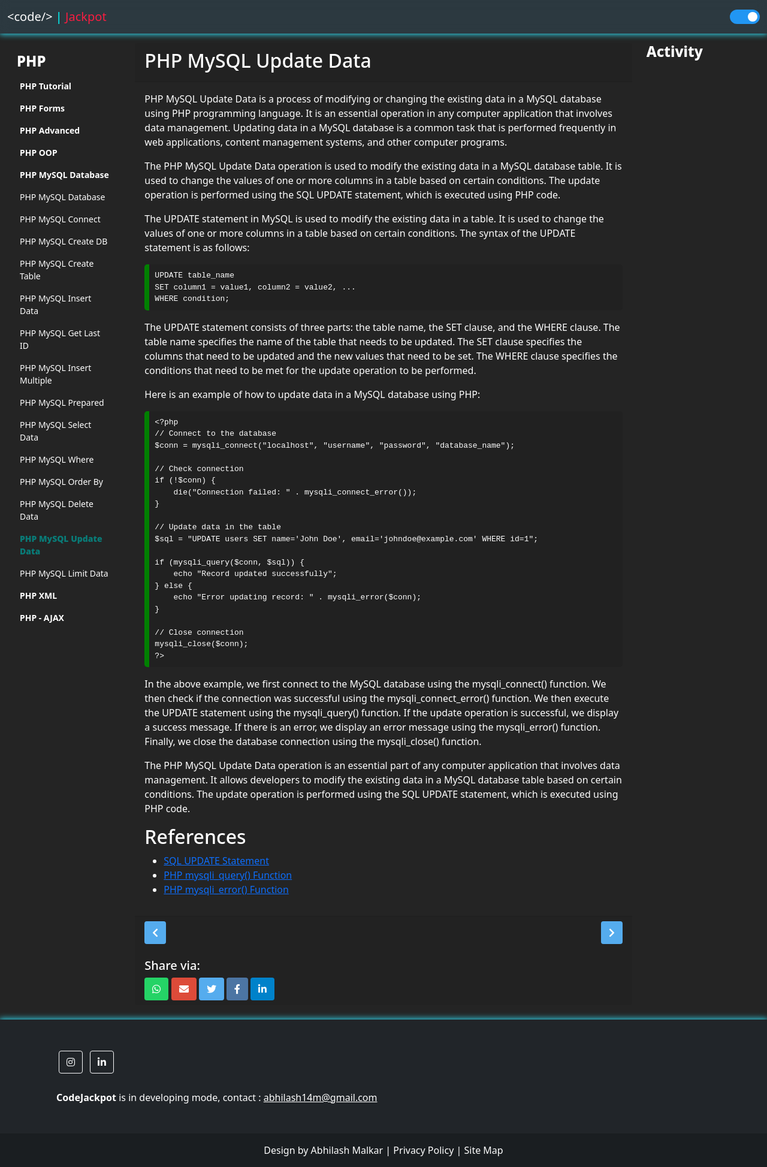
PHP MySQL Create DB (63, 241)
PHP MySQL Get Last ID (60, 339)
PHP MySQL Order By (61, 481)
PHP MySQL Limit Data (64, 573)
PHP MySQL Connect (60, 219)
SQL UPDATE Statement (216, 860)
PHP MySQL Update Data (61, 545)
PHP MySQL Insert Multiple (55, 374)
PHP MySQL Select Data (55, 431)
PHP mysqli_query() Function (228, 875)
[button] (155, 932)
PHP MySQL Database (62, 197)
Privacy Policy (423, 1150)
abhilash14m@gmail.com (321, 1097)
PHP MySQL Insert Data (55, 304)
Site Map (483, 1150)
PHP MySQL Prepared (62, 402)
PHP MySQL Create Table (56, 270)
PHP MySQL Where (56, 459)
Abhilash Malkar (347, 1150)
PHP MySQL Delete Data (56, 510)
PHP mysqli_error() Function (226, 889)
